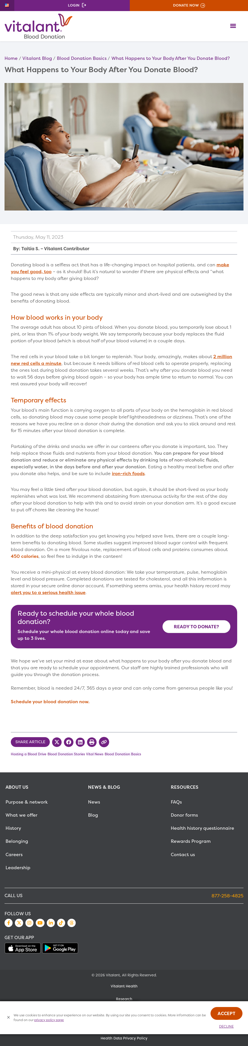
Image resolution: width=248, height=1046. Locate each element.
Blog (93, 815)
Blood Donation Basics (82, 58)
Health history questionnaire (202, 828)
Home (11, 58)
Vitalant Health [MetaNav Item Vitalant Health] (124, 986)
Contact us (183, 854)
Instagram (29, 923)
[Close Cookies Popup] (9, 1018)
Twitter (19, 923)
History (13, 828)
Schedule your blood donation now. (50, 701)
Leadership (18, 867)
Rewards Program (191, 841)
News (94, 802)
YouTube (40, 922)
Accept (226, 1013)
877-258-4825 (227, 896)
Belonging (17, 841)
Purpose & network (27, 802)
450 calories (24, 556)
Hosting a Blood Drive (28, 754)
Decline (226, 1026)
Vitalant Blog (37, 58)
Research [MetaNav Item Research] (124, 998)
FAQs (176, 802)
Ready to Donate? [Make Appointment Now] (196, 626)
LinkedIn (51, 923)
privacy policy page (49, 1020)
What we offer (21, 815)
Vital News (94, 754)
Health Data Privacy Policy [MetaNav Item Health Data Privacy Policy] (124, 1038)
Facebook (9, 923)
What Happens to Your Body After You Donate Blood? (170, 58)
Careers (14, 854)
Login (73, 5)
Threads (71, 923)
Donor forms (184, 815)
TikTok (61, 923)
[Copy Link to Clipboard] (104, 742)
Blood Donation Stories (66, 754)
